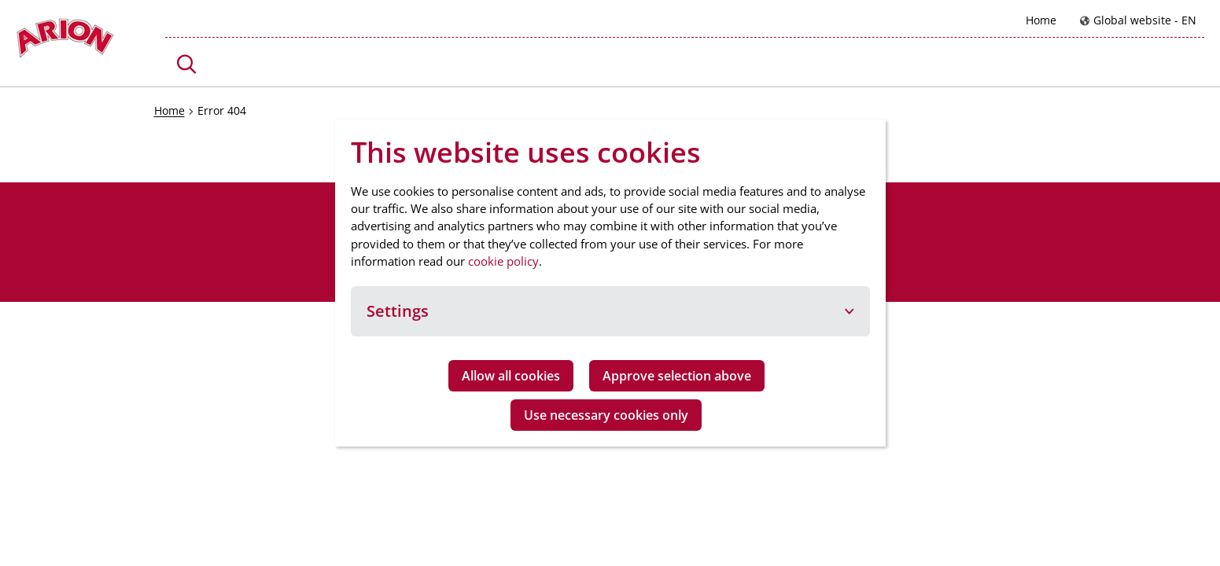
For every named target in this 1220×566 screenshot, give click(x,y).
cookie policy (503, 261)
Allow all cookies (511, 375)
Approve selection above (677, 375)
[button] (186, 64)
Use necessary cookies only (606, 415)
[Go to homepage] (65, 42)
